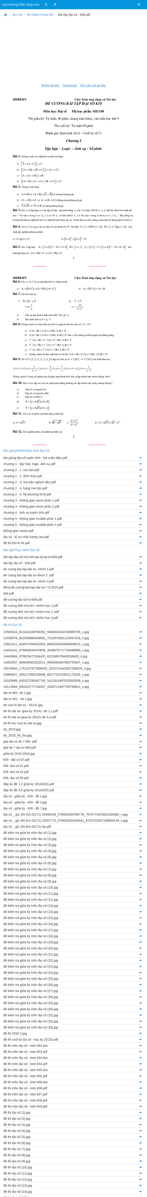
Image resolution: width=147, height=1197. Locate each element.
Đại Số (17, 14)
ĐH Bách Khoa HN (40, 14)
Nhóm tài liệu (50, 85)
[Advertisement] (73, 50)
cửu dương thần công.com (20, 4)
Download (69, 85)
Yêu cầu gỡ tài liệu (93, 85)
